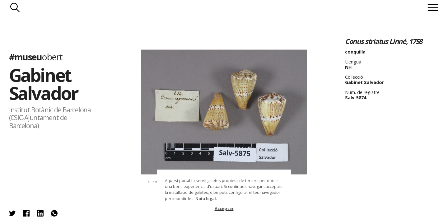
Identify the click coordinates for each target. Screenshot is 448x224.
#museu (35, 57)
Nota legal (205, 198)
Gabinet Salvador (43, 84)
